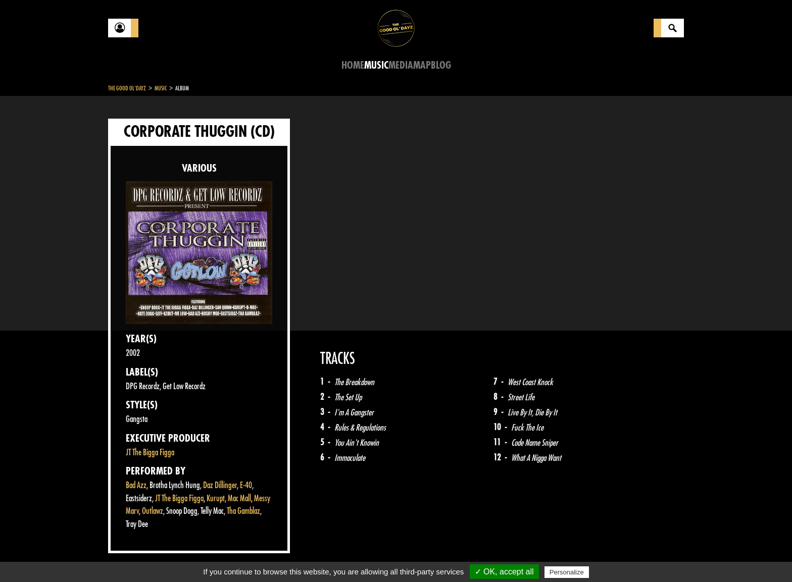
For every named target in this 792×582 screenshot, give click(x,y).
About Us (234, 556)
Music (376, 65)
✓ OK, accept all (504, 571)
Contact (133, 555)
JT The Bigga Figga (150, 452)
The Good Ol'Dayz (127, 88)
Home (352, 65)
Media (400, 65)
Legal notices (187, 556)
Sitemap (275, 556)
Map (422, 65)
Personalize (567, 572)
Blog (441, 65)
